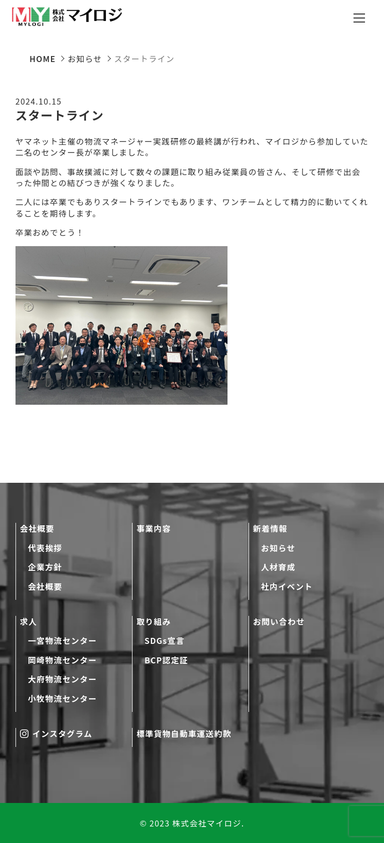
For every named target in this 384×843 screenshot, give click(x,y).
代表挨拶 (45, 547)
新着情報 (270, 528)
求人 (29, 621)
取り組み (153, 621)
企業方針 (45, 566)
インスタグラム (56, 733)
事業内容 (153, 528)
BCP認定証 (166, 659)
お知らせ (278, 547)
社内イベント (287, 586)
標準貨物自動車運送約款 (184, 733)
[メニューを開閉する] (359, 18)
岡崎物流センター (62, 659)
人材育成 (278, 566)
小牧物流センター (62, 698)
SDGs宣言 (164, 640)
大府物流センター (62, 678)
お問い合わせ (279, 621)
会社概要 (37, 528)
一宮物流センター (62, 640)
